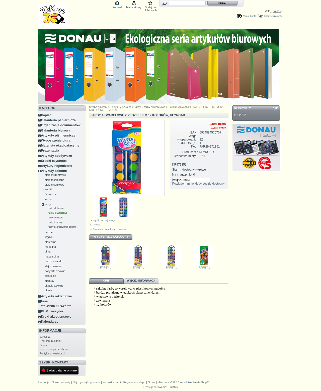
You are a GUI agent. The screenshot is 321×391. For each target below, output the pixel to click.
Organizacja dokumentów (60, 125)
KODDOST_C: (188, 143)
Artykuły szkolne (54, 171)
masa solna (52, 256)
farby (48, 204)
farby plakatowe (56, 208)
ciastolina (50, 275)
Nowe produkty (61, 382)
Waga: (193, 136)
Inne (44, 301)
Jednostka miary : (185, 156)
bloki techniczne (54, 179)
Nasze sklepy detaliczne (54, 349)
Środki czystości (54, 161)
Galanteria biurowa (55, 130)
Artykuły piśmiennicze (58, 135)
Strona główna (98, 106)
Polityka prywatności (52, 353)
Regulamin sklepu (50, 340)
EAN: (193, 132)
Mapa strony (133, 7)
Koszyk (241, 108)
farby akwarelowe (57, 213)
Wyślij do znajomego (104, 220)
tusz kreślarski (53, 261)
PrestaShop (199, 382)
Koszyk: (268, 16)
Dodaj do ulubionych (150, 8)
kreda (48, 199)
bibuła (48, 290)
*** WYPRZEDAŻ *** (56, 306)
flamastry (50, 194)
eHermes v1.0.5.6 (169, 382)
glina (47, 251)
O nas (43, 345)
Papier (46, 115)
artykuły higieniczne (56, 166)
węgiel (48, 236)
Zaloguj (277, 11)
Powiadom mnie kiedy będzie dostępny (198, 183)
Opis (106, 280)
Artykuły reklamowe (56, 296)
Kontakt (117, 7)
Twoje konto (249, 16)
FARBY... (105, 267)
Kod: (194, 146)
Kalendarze (49, 321)
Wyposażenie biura (55, 140)
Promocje (43, 382)
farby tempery (55, 222)
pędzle (49, 232)
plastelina (50, 241)
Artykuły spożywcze (56, 156)
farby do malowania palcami (62, 227)
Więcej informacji (141, 280)
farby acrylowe (55, 217)
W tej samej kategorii (111, 236)
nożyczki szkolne (55, 271)
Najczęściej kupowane (86, 382)
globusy (49, 280)
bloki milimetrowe (55, 174)
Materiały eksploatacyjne (60, 145)
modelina (50, 246)
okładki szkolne (54, 285)
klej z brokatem (54, 266)
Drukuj (96, 224)
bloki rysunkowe (54, 184)
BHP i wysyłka (52, 311)
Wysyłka (45, 336)
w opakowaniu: (187, 139)
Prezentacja (50, 150)
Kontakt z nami (112, 382)
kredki (48, 189)
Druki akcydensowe (56, 316)
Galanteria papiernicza (58, 120)
